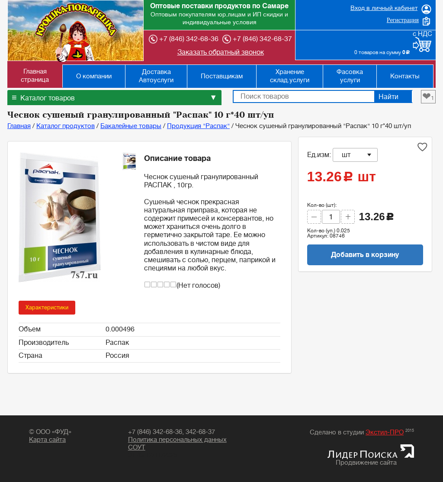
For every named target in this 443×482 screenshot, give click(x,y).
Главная (19, 126)
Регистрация (403, 20)
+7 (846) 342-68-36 (183, 39)
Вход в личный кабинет (383, 7)
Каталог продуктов (65, 126)
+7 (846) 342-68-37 (257, 39)
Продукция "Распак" (198, 126)
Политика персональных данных (177, 439)
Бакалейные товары (130, 126)
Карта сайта (47, 439)
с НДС (422, 34)
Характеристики (47, 307)
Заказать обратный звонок (220, 52)
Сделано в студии (362, 432)
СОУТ (136, 447)
